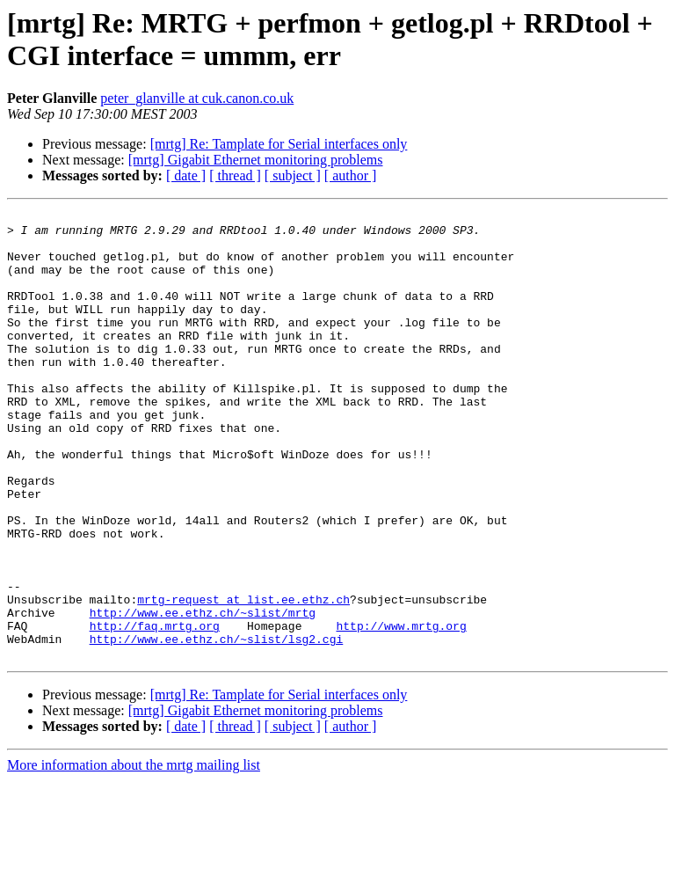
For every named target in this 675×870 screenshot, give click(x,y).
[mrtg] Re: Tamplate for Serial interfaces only (279, 143)
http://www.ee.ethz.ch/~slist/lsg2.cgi (217, 726)
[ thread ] (235, 175)
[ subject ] (293, 175)
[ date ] (186, 175)
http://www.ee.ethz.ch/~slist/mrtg (203, 694)
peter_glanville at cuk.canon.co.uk (197, 98)
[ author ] (350, 175)
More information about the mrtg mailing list (133, 854)
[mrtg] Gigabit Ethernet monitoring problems (255, 159)
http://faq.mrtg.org (155, 710)
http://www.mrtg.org (401, 710)
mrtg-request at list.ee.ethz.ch (243, 678)
